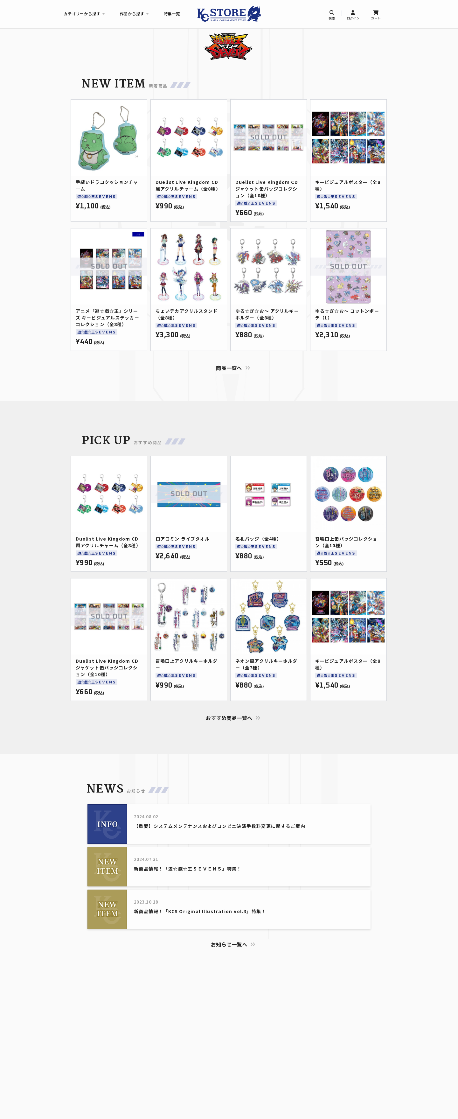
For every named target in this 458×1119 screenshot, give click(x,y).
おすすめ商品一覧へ (229, 718)
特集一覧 (172, 13)
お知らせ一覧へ (229, 944)
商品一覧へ (229, 368)
